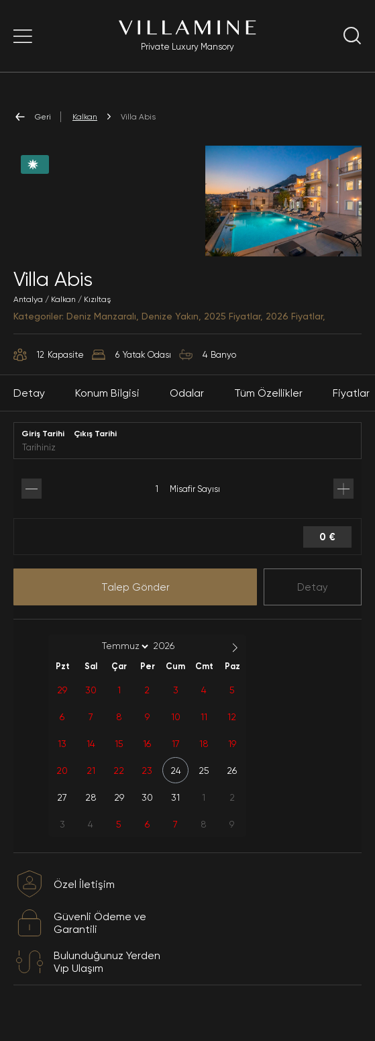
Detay (312, 602)
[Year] (174, 661)
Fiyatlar (351, 408)
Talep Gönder (135, 602)
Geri (32, 116)
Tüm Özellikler (268, 408)
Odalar (187, 408)
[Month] (123, 662)
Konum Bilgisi (107, 408)
